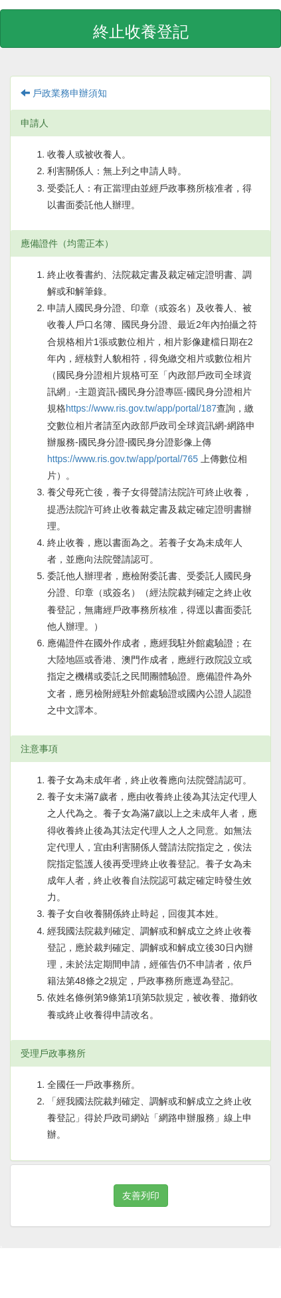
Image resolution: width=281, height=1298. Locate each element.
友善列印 (140, 1195)
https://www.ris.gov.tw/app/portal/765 (124, 459)
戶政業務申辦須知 (64, 93)
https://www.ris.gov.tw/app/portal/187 (141, 408)
